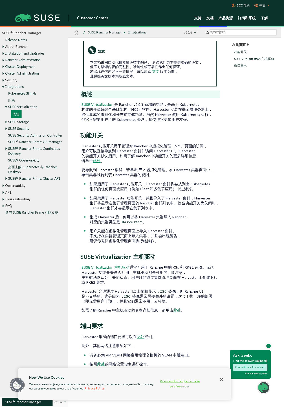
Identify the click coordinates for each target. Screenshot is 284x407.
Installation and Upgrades (24, 53)
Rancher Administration (23, 60)
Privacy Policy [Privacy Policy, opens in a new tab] (95, 388)
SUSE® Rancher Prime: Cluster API (34, 179)
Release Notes (16, 40)
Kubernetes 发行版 (22, 93)
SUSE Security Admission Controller (35, 135)
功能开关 (240, 52)
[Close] (222, 379)
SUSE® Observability (24, 160)
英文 (156, 71)
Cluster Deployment (20, 66)
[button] (17, 385)
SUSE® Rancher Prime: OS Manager (35, 142)
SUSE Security (18, 128)
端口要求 (240, 66)
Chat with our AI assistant (250, 367)
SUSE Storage (18, 122)
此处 (97, 160)
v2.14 (188, 32)
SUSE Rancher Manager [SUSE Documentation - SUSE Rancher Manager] (105, 32)
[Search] (243, 32)
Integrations (14, 87)
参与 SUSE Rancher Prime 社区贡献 (31, 212)
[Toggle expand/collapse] (3, 47)
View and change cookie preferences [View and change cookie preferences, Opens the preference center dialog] (180, 383)
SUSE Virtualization (22, 107)
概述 (16, 114)
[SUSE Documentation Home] (76, 32)
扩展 (11, 100)
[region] (124, 384)
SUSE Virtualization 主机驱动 (254, 59)
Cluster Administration (22, 73)
